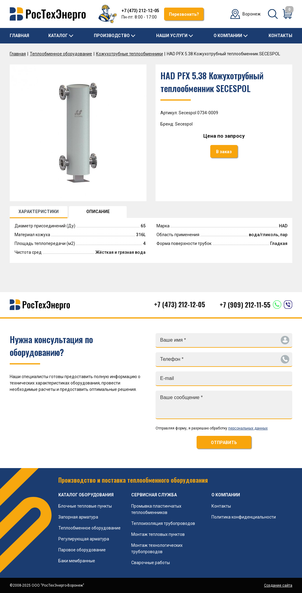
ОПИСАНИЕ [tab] (98, 211)
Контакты (280, 35)
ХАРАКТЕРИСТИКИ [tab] (39, 211)
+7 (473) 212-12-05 (140, 10)
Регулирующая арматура (83, 538)
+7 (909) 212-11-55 (245, 304)
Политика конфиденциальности (243, 517)
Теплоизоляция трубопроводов (163, 523)
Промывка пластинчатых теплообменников (156, 509)
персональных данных (248, 428)
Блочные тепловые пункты (85, 506)
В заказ (224, 151)
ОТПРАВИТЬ (224, 442)
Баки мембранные (76, 560)
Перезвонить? (184, 14)
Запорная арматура (78, 517)
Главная (19, 35)
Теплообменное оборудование (61, 53)
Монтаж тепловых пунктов (158, 534)
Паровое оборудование (82, 549)
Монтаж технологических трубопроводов (157, 548)
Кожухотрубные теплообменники (129, 53)
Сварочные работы (150, 562)
